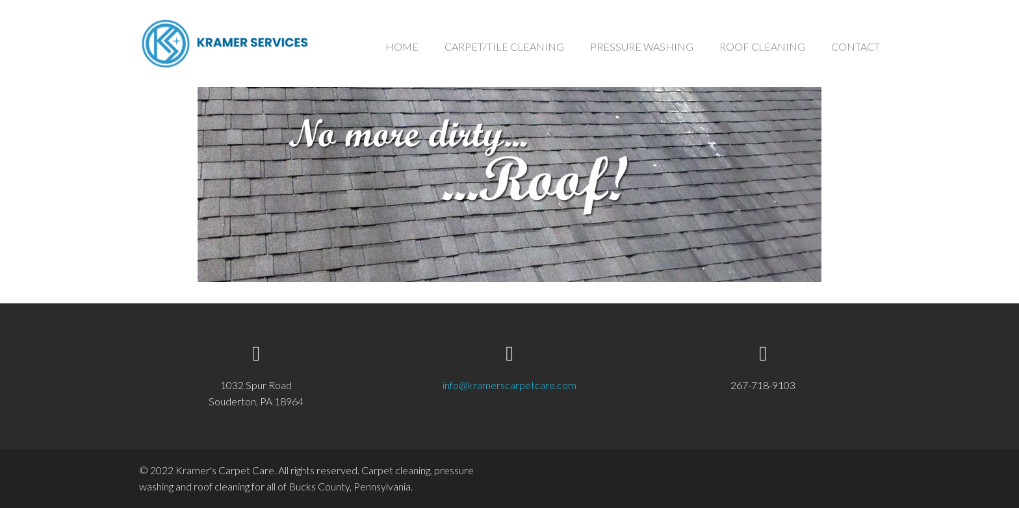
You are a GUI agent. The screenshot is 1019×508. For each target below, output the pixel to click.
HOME (402, 46)
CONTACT (855, 46)
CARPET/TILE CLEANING (504, 46)
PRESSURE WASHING (641, 46)
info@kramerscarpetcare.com (509, 385)
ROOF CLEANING (762, 46)
